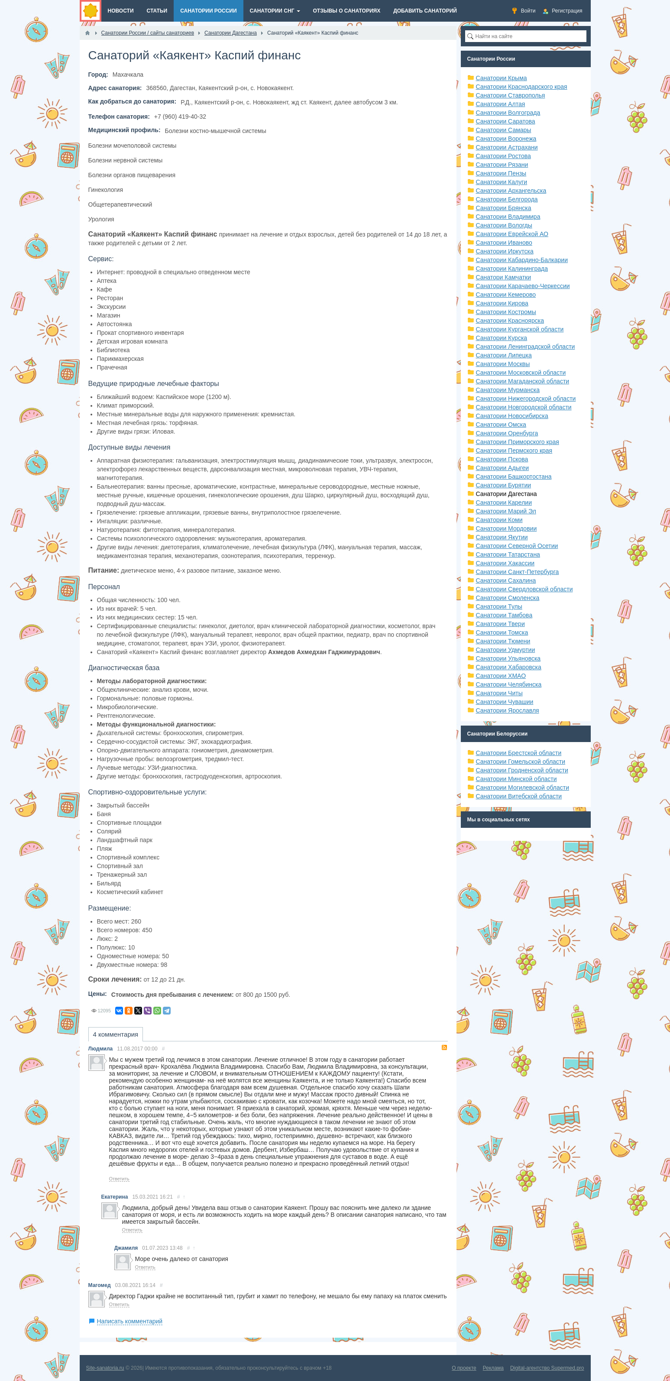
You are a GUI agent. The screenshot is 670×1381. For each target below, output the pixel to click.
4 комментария (116, 1034)
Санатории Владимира (508, 216)
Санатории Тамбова (504, 615)
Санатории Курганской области (520, 329)
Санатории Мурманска (508, 389)
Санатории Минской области (516, 778)
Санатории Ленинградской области (525, 346)
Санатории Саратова (505, 121)
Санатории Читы (499, 693)
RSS (444, 1047)
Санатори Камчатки (503, 277)
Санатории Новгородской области (524, 407)
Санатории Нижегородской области (526, 398)
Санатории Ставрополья (510, 95)
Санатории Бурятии (503, 485)
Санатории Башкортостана (514, 476)
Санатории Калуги (502, 181)
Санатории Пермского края (514, 450)
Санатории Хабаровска (508, 667)
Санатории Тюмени (503, 641)
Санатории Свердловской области (524, 589)
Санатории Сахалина (506, 580)
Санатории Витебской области (519, 796)
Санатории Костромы (506, 311)
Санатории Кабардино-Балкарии (522, 259)
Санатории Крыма (501, 78)
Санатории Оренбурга (507, 433)
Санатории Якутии (502, 537)
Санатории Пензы (501, 173)
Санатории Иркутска (505, 251)
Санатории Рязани (502, 164)
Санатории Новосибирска (512, 415)
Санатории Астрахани (507, 147)
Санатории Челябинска (509, 684)
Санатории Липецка (504, 355)
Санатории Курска (502, 337)
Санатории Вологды (504, 225)
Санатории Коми (499, 519)
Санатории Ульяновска (508, 658)
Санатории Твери (500, 623)
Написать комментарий (130, 1321)
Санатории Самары (503, 129)
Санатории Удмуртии (505, 649)
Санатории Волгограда (508, 112)
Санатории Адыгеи (502, 467)
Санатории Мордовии (506, 528)
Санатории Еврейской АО (512, 233)
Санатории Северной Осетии (517, 545)
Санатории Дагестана (506, 493)
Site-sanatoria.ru (105, 1368)
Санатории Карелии (504, 502)
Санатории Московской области (521, 372)
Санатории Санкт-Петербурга (517, 571)
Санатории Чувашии (505, 701)
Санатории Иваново (504, 242)
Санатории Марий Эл (506, 511)
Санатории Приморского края (517, 441)
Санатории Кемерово (506, 294)
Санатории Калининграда (512, 268)
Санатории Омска (501, 424)
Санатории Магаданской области (523, 381)
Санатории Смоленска (508, 597)
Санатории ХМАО (501, 675)
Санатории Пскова (502, 459)
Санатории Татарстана (508, 554)
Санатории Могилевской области (523, 787)
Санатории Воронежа (506, 138)
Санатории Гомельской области (521, 761)
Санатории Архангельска (511, 190)
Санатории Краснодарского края (521, 86)
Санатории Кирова (502, 303)
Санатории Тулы (499, 606)
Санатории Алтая (500, 103)
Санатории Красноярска (510, 320)
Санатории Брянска (503, 207)
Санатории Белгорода (507, 199)
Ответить (119, 1178)
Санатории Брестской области (519, 752)
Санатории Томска (502, 632)
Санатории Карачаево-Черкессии (523, 285)
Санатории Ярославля (507, 710)
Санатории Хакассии (505, 563)
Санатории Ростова (503, 155)
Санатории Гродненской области (522, 770)
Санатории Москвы (503, 363)
